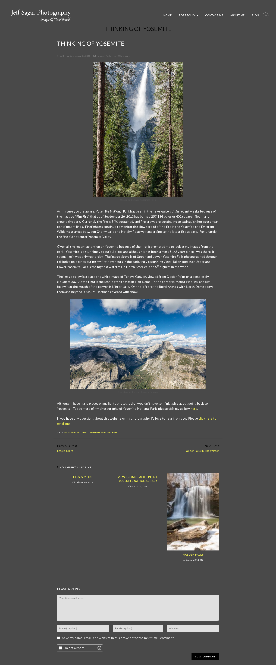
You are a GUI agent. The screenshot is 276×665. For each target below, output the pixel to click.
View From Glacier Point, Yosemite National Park (138, 478)
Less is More (82, 477)
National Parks (104, 56)
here (193, 408)
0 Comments (124, 56)
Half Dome (70, 432)
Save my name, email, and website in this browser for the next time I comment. (118, 638)
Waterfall (83, 432)
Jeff (62, 56)
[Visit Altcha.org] (99, 648)
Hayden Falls (193, 554)
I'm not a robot (74, 647)
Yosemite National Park (103, 432)
